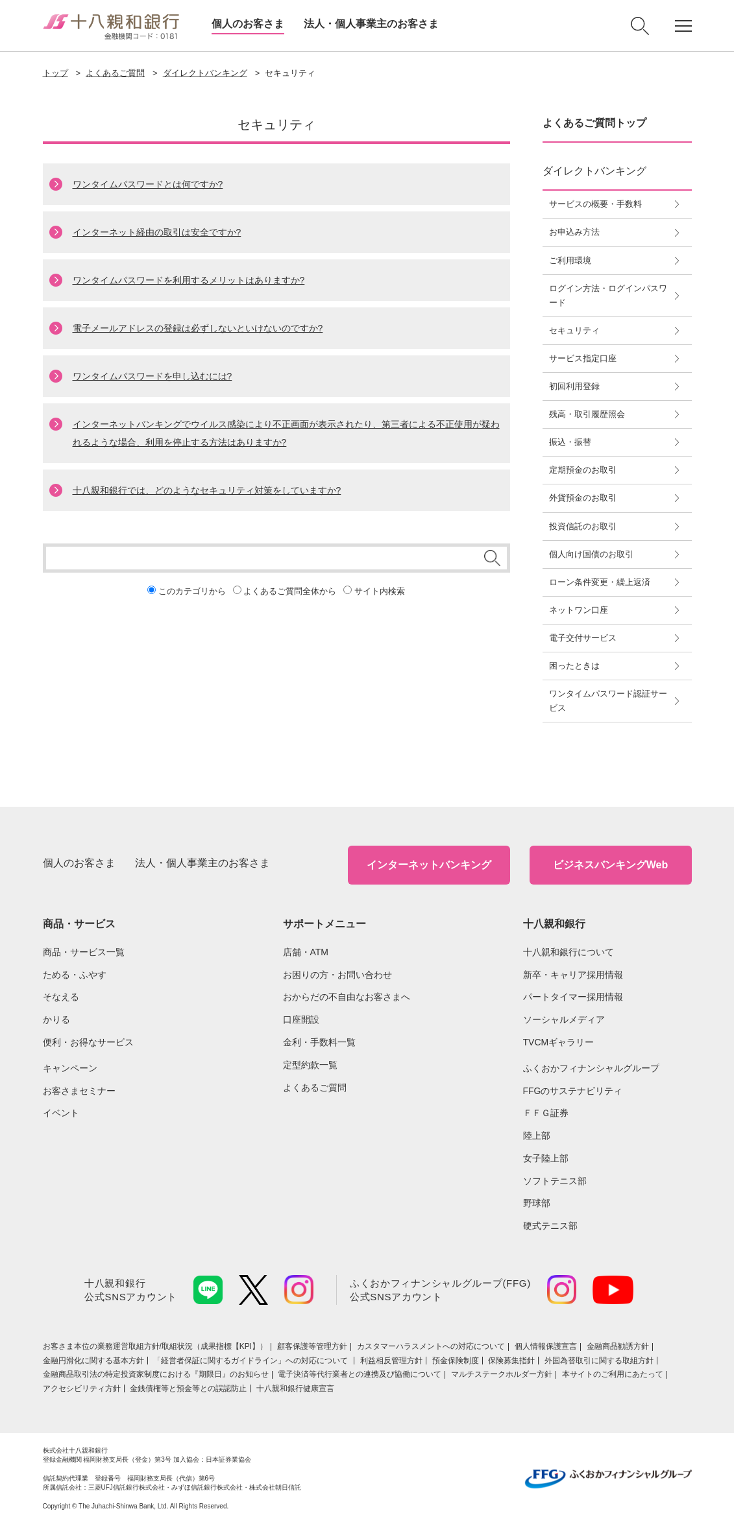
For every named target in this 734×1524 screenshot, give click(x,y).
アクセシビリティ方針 (82, 1388)
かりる (56, 1019)
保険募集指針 (511, 1360)
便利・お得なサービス (88, 1042)
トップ (55, 73)
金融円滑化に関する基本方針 (93, 1360)
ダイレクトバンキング (205, 73)
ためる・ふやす (74, 975)
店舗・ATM (306, 952)
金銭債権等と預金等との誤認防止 (188, 1388)
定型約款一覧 (310, 1065)
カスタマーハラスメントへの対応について (431, 1346)
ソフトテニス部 (555, 1181)
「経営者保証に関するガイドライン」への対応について (251, 1360)
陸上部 (536, 1135)
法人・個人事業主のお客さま (371, 23)
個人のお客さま (248, 23)
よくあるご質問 (115, 73)
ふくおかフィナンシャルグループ (591, 1068)
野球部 (536, 1203)
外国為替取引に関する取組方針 (599, 1360)
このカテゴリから (192, 591)
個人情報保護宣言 (546, 1346)
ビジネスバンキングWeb (610, 864)
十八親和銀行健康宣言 (295, 1388)
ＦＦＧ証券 (546, 1113)
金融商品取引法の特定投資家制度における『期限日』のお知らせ (156, 1374)
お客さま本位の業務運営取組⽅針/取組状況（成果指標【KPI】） (155, 1346)
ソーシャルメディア (564, 1019)
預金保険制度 (455, 1360)
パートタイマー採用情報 (573, 997)
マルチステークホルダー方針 (501, 1374)
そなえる (61, 997)
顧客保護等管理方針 (312, 1346)
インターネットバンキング (429, 864)
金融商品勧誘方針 (618, 1346)
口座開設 (301, 1019)
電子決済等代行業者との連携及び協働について (359, 1374)
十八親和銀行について (568, 952)
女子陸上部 (546, 1158)
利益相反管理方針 (391, 1360)
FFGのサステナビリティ (573, 1091)
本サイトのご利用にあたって (612, 1374)
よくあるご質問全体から (289, 591)
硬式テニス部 (550, 1225)
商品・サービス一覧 (84, 952)
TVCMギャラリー (558, 1042)
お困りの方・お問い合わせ (337, 975)
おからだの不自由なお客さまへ (346, 997)
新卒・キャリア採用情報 (573, 975)
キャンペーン (70, 1068)
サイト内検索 (379, 591)
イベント (61, 1113)
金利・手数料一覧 (319, 1042)
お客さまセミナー (79, 1091)
